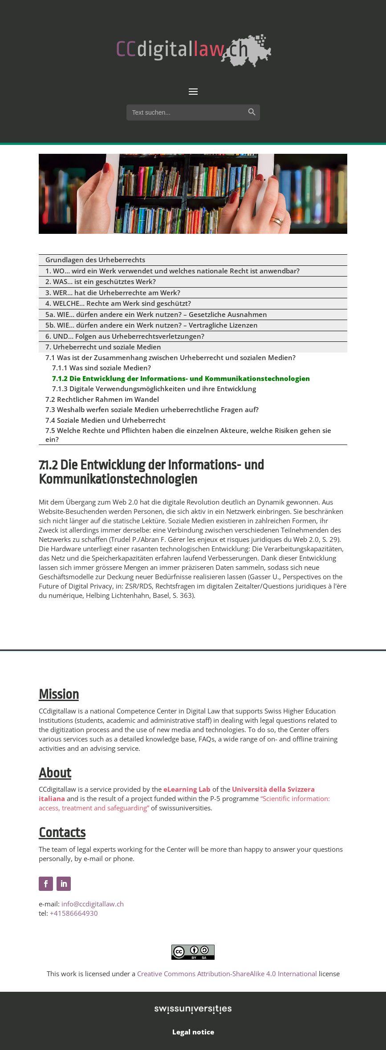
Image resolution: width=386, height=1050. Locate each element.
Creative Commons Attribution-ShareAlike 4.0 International (227, 973)
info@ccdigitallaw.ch (92, 903)
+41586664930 (74, 913)
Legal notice (193, 1031)
